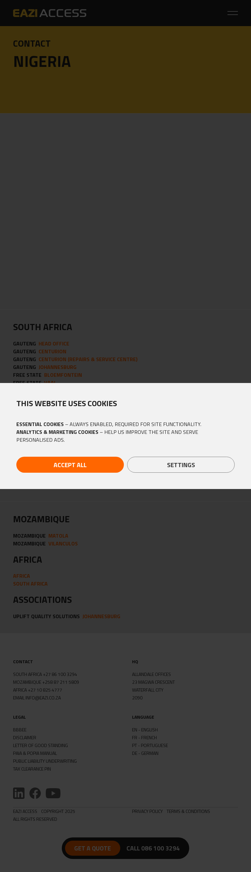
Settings (181, 464)
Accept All (70, 464)
